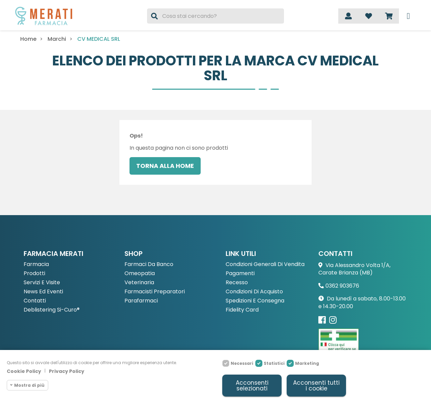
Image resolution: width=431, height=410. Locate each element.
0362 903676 (342, 286)
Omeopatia (139, 273)
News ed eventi (43, 292)
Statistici (274, 363)
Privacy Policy (66, 371)
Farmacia (36, 264)
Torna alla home (165, 166)
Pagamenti (240, 273)
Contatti (35, 301)
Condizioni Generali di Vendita (265, 264)
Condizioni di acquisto (254, 292)
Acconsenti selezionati (252, 385)
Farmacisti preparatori (154, 292)
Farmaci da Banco (148, 264)
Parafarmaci (141, 301)
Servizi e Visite (42, 283)
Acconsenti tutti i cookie (316, 385)
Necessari (242, 363)
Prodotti (34, 273)
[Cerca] (215, 16)
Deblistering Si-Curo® (52, 310)
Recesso (237, 283)
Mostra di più (29, 385)
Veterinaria (139, 283)
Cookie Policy (24, 371)
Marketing (307, 363)
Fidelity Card (242, 310)
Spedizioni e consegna (255, 301)
